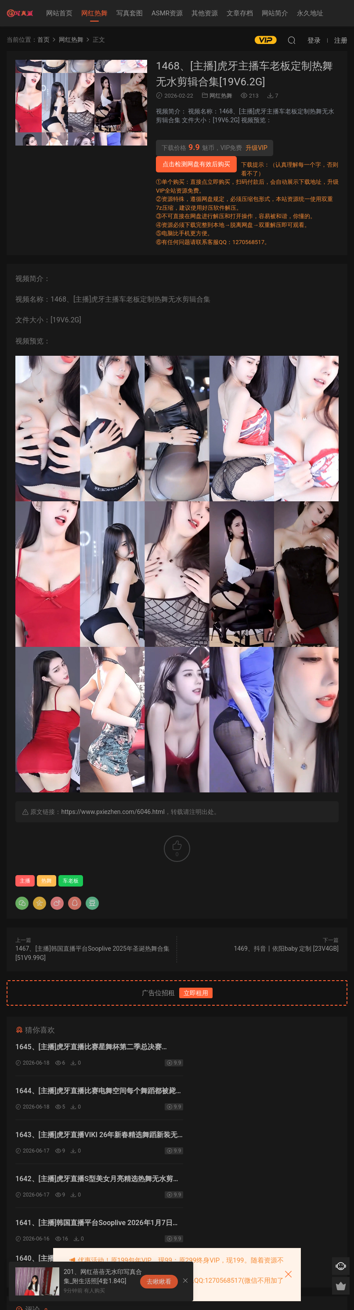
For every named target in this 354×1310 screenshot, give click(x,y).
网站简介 (275, 13)
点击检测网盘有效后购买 (196, 164)
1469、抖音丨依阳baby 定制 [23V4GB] (286, 948)
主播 (25, 881)
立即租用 (196, 992)
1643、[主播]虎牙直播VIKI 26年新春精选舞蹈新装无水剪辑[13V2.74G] (92, 1092)
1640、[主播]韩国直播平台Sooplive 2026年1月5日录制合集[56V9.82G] (259, 1136)
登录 (184, 1209)
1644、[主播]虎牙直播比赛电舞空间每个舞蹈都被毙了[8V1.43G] (257, 1048)
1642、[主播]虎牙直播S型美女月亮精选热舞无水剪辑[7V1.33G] (259, 1092)
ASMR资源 (167, 13)
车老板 (71, 881)
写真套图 (129, 13)
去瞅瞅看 (159, 1281)
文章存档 (240, 13)
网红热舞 (94, 13)
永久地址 (310, 13)
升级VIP (256, 148)
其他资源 (204, 13)
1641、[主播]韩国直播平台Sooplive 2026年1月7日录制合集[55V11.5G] (94, 1136)
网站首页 (59, 13)
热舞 (46, 881)
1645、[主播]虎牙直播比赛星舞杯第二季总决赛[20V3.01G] (88, 1048)
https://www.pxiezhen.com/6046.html (112, 811)
